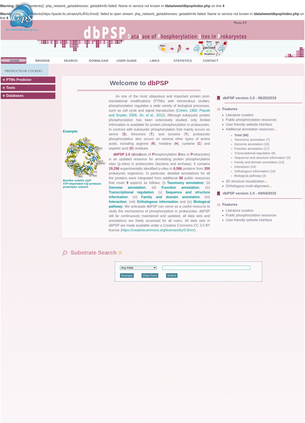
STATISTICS (182, 60)
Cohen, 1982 (187, 110)
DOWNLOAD (98, 60)
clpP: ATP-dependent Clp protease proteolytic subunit (82, 183)
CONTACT (210, 60)
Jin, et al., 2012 (151, 115)
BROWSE (42, 60)
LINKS (155, 60)
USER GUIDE (127, 60)
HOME (15, 60)
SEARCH (70, 60)
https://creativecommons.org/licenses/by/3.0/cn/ (158, 230)
